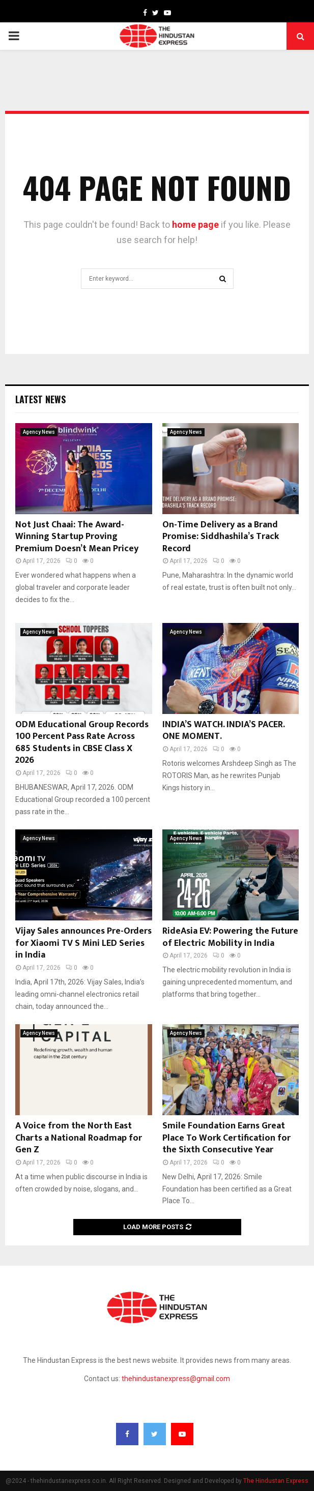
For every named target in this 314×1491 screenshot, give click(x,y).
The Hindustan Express (275, 1480)
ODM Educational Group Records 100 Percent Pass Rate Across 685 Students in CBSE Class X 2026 (82, 742)
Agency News (39, 432)
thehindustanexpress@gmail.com (176, 1379)
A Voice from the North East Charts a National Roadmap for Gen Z (78, 1137)
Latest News (40, 399)
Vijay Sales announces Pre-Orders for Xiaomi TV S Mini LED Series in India (83, 943)
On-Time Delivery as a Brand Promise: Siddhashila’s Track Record (220, 536)
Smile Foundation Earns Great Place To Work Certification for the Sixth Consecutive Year (226, 1137)
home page (195, 224)
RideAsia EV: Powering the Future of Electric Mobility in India (230, 936)
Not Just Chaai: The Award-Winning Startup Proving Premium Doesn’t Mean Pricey (76, 536)
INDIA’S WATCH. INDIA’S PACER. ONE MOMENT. (223, 730)
